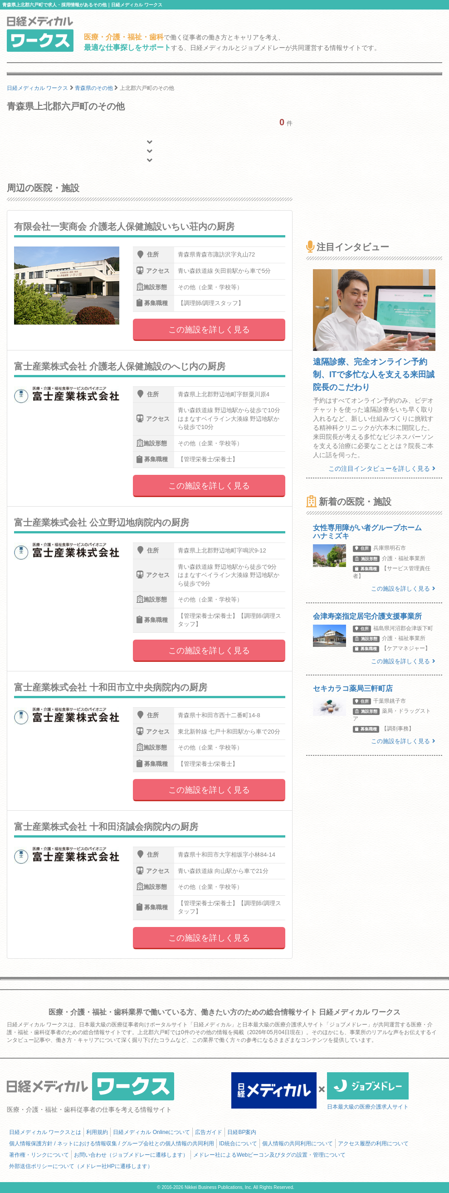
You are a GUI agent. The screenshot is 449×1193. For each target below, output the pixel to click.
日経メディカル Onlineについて (151, 1132)
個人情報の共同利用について (297, 1143)
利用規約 (97, 1132)
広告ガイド (208, 1132)
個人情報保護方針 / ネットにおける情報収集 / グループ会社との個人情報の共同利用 (111, 1143)
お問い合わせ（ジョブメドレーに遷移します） (131, 1155)
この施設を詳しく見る (209, 329)
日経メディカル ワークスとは (45, 1132)
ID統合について (238, 1143)
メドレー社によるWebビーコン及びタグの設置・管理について (269, 1155)
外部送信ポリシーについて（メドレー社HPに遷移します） (81, 1166)
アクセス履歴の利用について (373, 1143)
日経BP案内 (241, 1132)
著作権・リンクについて (39, 1155)
